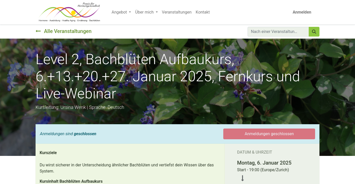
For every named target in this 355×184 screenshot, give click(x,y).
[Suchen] (314, 32)
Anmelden (302, 12)
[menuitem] (177, 12)
